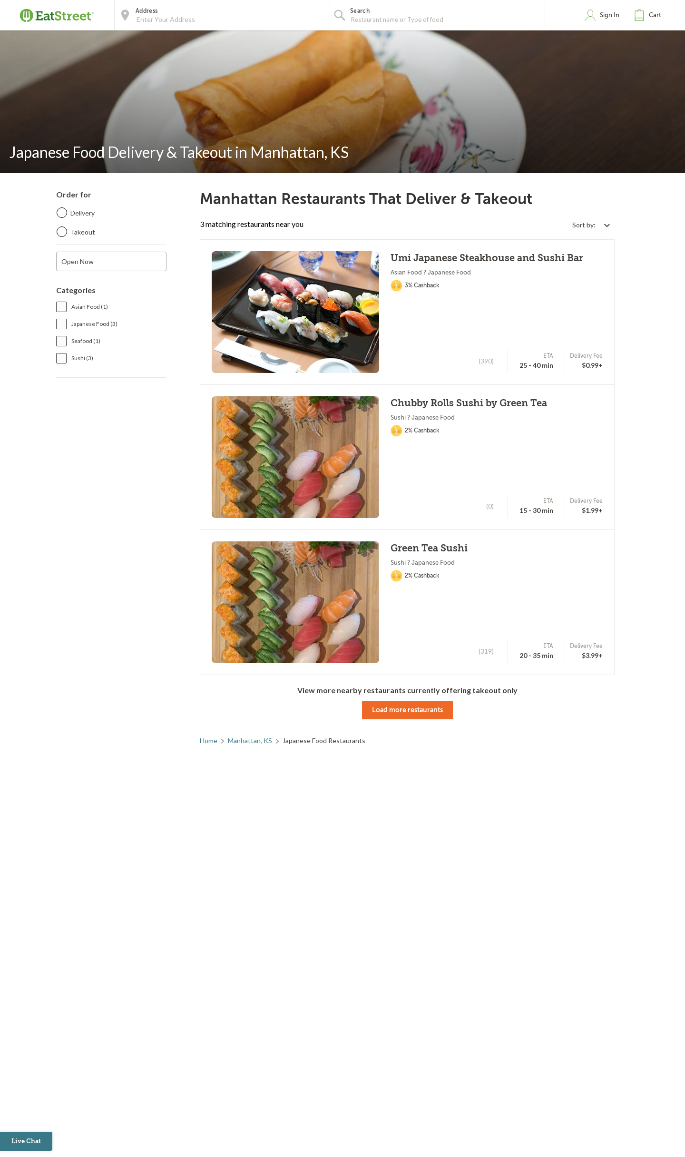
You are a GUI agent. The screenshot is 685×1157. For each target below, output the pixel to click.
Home (208, 740)
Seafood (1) (85, 340)
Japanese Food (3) (94, 323)
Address (146, 11)
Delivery (82, 213)
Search (360, 11)
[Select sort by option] (591, 225)
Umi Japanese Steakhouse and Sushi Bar (487, 258)
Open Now (77, 261)
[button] (650, 15)
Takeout (82, 232)
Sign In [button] (609, 15)
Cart (655, 15)
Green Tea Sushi (429, 548)
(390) (486, 361)
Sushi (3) (82, 358)
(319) (486, 651)
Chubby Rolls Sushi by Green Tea (469, 403)
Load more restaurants (407, 710)
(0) (490, 506)
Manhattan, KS (250, 740)
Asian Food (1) (89, 306)
